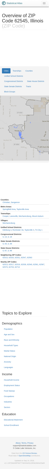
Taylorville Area (22, 209)
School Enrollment (11, 425)
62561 (35, 264)
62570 (5, 267)
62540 (29, 264)
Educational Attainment (13, 420)
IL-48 (10, 244)
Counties (29, 71)
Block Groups (9, 92)
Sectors (7, 407)
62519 (17, 264)
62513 (5, 264)
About (18, 443)
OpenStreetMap (25, 456)
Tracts (28, 86)
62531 (17, 258)
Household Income (11, 380)
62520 (11, 258)
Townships (17, 71)
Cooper (5, 216)
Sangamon (15, 202)
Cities (6, 71)
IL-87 (5, 251)
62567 (41, 264)
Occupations (9, 396)
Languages (8, 367)
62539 (23, 264)
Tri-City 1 (38, 230)
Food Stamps (9, 391)
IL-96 (10, 251)
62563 (29, 258)
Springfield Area (9, 209)
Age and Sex (9, 334)
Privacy (30, 443)
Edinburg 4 (7, 230)
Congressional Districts (13, 81)
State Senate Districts (13, 86)
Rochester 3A (18, 230)
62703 (11, 267)
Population (8, 329)
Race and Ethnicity (11, 340)
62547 (23, 258)
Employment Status (12, 385)
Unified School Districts (13, 76)
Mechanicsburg (25, 216)
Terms (23, 443)
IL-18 (10, 237)
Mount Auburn (38, 216)
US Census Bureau (29, 453)
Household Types (11, 345)
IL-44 (5, 244)
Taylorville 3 (29, 230)
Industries (8, 402)
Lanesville (14, 216)
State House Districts (35, 81)
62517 (11, 264)
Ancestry (7, 362)
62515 (5, 258)
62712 (17, 267)
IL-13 (5, 237)
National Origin (10, 356)
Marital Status (9, 351)
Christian (6, 202)
